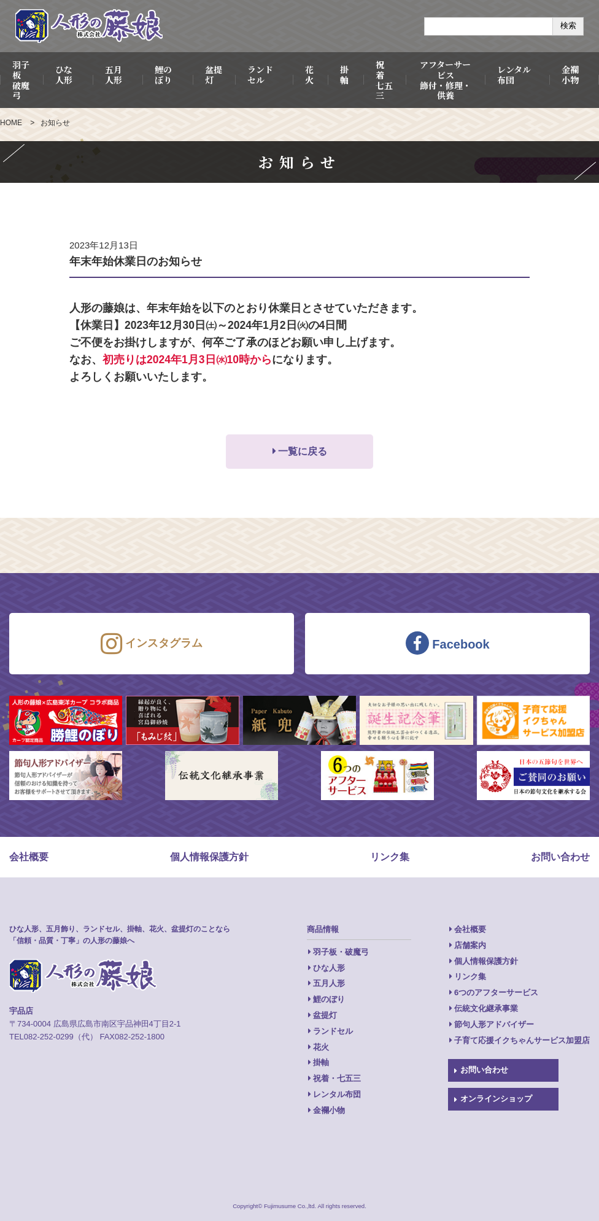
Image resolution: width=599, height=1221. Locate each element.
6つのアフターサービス (496, 992)
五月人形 (113, 74)
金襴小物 (570, 74)
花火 (309, 74)
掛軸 (344, 74)
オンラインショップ (496, 1098)
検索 (568, 25)
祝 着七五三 (384, 79)
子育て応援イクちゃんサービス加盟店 (522, 1040)
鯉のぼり (163, 74)
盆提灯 (213, 74)
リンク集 (389, 857)
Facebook (448, 643)
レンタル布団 (514, 74)
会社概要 (28, 857)
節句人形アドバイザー (494, 1024)
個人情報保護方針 (209, 857)
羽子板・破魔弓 (341, 952)
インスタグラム (152, 643)
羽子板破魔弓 (20, 79)
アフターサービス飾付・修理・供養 (445, 79)
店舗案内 (470, 945)
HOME (11, 122)
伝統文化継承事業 (486, 1008)
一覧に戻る (302, 451)
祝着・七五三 (337, 1078)
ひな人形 (63, 74)
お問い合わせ (560, 857)
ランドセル (260, 74)
